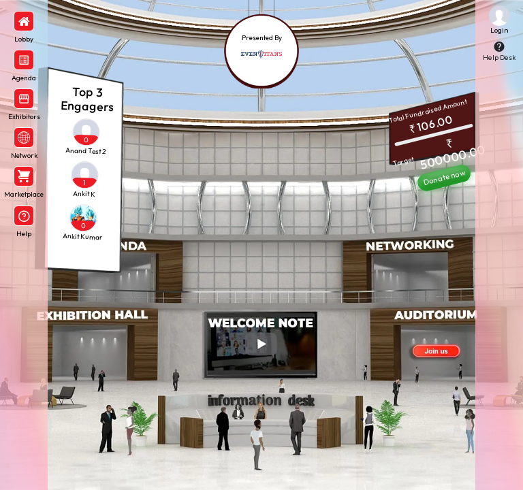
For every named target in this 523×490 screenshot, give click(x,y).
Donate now (444, 178)
